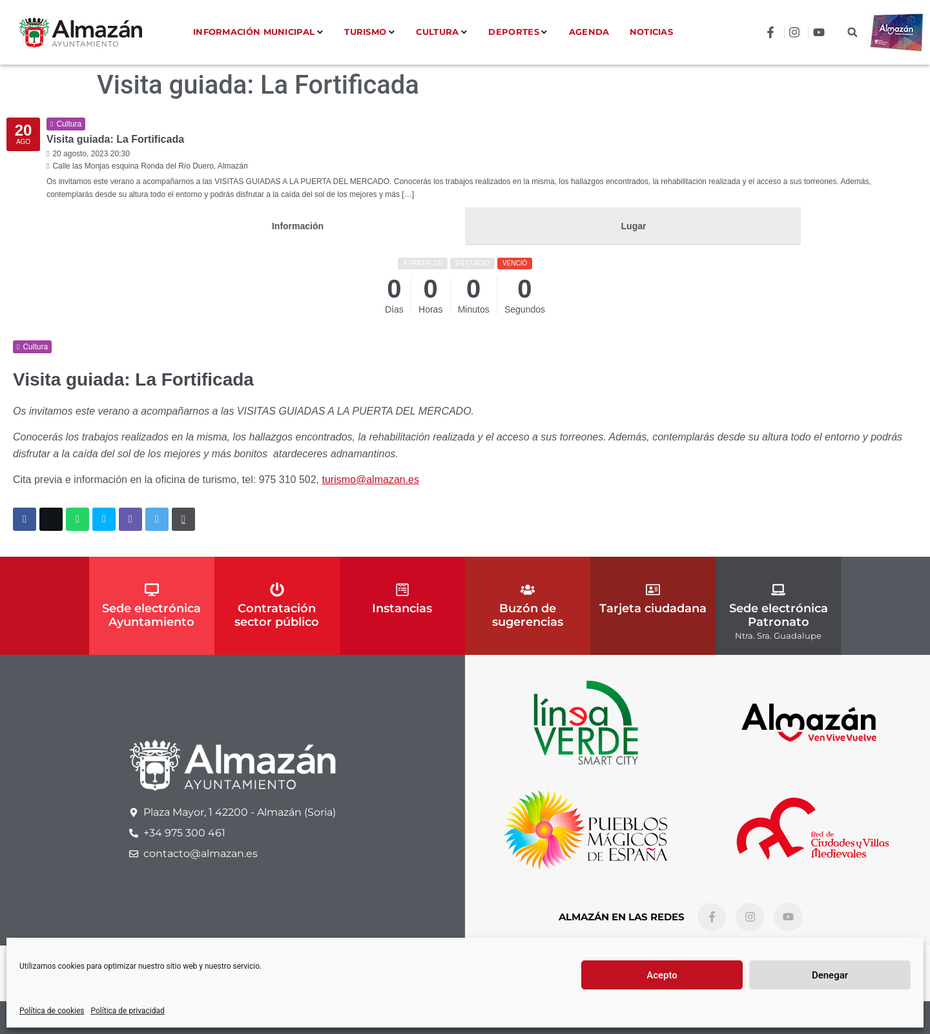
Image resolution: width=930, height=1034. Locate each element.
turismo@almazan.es (371, 479)
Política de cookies (52, 1010)
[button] (852, 33)
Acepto (661, 975)
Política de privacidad (128, 1010)
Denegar (830, 975)
